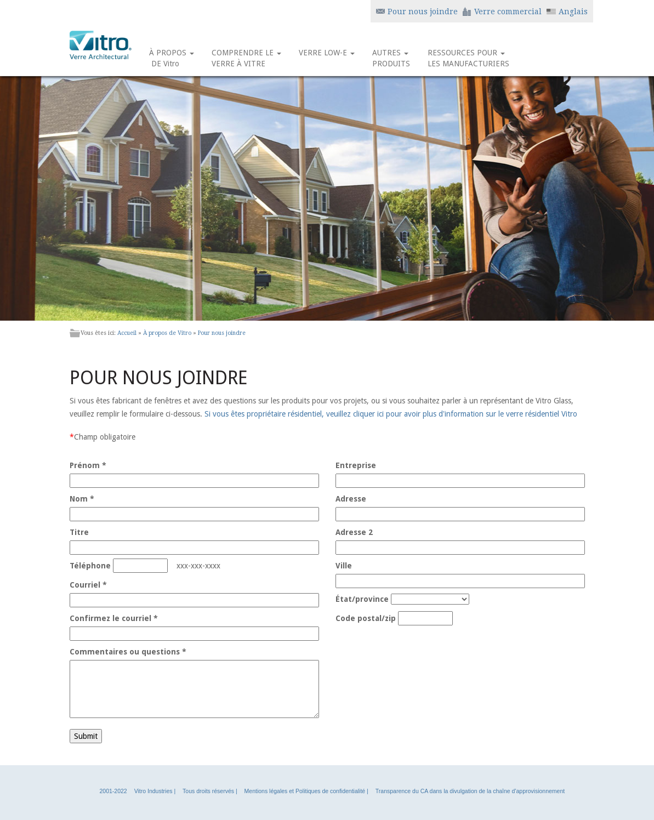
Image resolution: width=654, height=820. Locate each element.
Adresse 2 (354, 532)
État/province (362, 599)
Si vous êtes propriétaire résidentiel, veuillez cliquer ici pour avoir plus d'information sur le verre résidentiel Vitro (390, 413)
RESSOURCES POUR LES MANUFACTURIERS (468, 58)
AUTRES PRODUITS (391, 58)
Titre (79, 532)
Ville (343, 565)
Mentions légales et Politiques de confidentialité (305, 791)
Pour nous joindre (222, 333)
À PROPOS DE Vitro (171, 58)
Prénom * (88, 465)
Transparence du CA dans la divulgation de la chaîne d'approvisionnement (470, 791)
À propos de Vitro (167, 333)
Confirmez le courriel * (114, 618)
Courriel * (88, 584)
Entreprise (355, 465)
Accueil (127, 333)
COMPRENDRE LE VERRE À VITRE (246, 58)
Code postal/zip (365, 618)
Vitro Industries (153, 791)
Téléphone (90, 565)
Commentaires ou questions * (128, 651)
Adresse (350, 498)
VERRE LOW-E (327, 58)
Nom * (82, 498)
